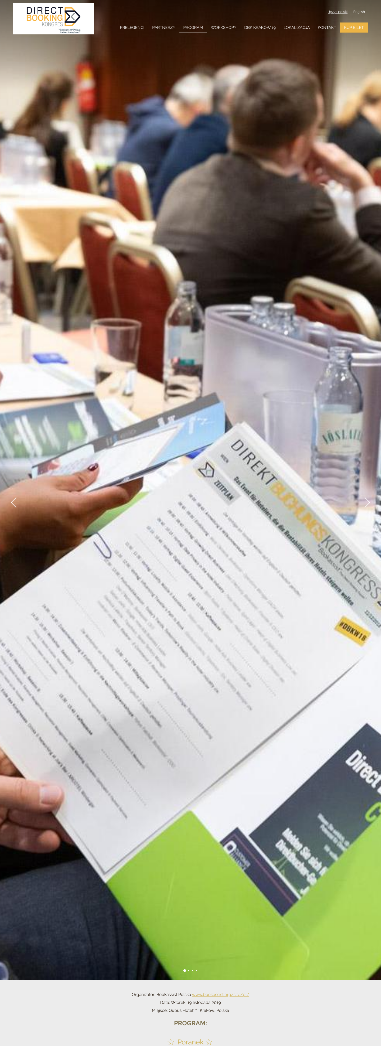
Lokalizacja (297, 27)
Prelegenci (132, 27)
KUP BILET (354, 27)
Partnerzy (163, 27)
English (359, 12)
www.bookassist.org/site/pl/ (220, 994)
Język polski (338, 12)
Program (193, 27)
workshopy (223, 27)
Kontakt (327, 27)
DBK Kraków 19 (260, 27)
